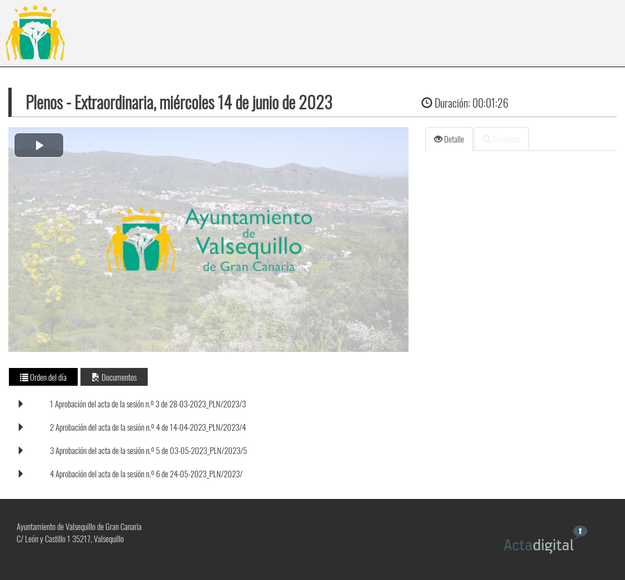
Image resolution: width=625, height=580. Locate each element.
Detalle (449, 139)
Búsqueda (501, 139)
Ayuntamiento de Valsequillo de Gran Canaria (79, 526)
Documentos (114, 377)
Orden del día (43, 377)
